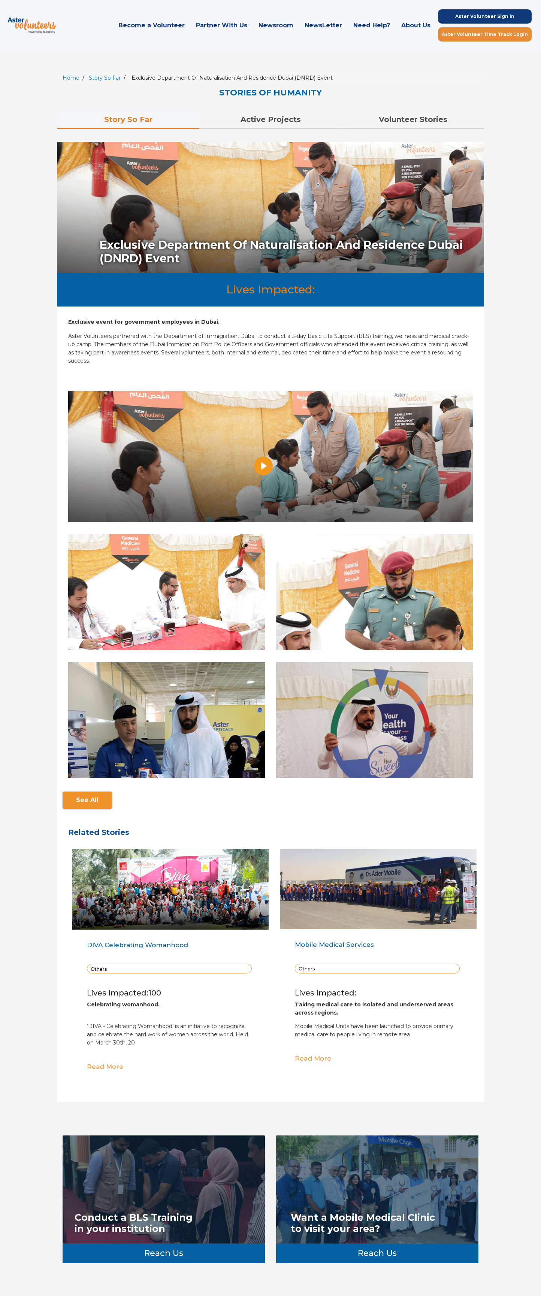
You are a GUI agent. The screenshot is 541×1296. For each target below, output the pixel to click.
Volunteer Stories (413, 119)
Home (71, 77)
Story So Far (105, 77)
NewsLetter (323, 25)
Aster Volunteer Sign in (484, 16)
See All (87, 799)
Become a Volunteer (151, 25)
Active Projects (271, 119)
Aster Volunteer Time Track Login (485, 34)
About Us (415, 25)
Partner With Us (221, 25)
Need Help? (371, 25)
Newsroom (276, 25)
